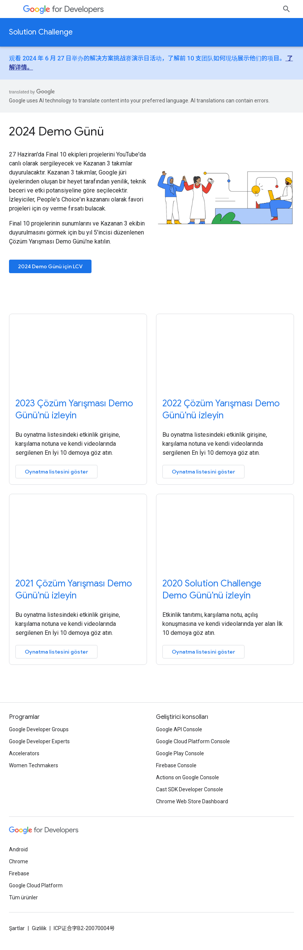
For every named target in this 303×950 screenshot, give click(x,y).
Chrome (18, 861)
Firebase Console (176, 765)
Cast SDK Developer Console (189, 789)
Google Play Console (180, 753)
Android (18, 849)
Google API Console (179, 729)
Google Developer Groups (39, 729)
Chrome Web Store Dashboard (192, 801)
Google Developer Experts (39, 741)
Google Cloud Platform (36, 885)
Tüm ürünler (23, 897)
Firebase (19, 873)
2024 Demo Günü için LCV (50, 266)
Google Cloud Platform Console (193, 741)
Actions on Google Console (187, 777)
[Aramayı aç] (286, 9)
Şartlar (17, 928)
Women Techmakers (33, 765)
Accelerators (24, 753)
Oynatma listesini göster (56, 471)
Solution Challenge (41, 32)
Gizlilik (39, 928)
